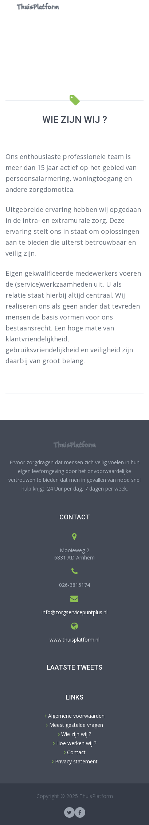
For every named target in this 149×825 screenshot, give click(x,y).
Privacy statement (76, 761)
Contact (76, 752)
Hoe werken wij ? (75, 743)
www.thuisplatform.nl (74, 639)
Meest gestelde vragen (75, 724)
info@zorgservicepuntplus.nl (74, 612)
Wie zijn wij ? (75, 734)
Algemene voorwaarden (76, 715)
